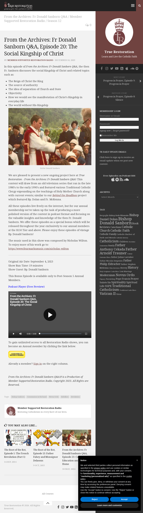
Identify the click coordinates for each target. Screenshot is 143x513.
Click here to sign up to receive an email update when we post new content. (117, 160)
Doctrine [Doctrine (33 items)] (132, 242)
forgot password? (121, 131)
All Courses (47, 493)
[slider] (60, 333)
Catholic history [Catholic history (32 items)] (122, 238)
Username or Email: (110, 116)
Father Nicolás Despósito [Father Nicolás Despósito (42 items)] (111, 261)
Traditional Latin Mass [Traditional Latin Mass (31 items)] (128, 290)
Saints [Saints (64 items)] (103, 282)
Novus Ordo (54, 397)
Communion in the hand (37, 397)
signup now (105, 131)
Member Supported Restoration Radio (30, 60)
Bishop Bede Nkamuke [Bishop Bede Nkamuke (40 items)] (119, 215)
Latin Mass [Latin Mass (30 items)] (115, 271)
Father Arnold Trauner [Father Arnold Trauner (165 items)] (118, 251)
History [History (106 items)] (133, 267)
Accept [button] (124, 499)
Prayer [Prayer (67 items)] (135, 278)
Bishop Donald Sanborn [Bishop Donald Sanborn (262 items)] (116, 221)
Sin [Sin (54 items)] (109, 282)
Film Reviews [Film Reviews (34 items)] (114, 268)
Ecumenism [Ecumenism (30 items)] (104, 246)
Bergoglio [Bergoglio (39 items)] (104, 215)
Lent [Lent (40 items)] (121, 271)
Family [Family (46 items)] (111, 245)
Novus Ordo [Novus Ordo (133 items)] (125, 275)
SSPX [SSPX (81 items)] (108, 286)
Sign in (37, 363)
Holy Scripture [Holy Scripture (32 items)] (105, 271)
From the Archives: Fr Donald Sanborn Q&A (36, 16)
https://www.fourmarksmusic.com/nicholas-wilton (39, 248)
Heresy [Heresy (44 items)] (123, 268)
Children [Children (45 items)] (123, 242)
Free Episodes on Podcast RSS (119, 175)
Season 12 (55, 21)
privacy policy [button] (100, 468)
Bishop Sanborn (18, 397)
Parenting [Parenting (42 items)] (110, 279)
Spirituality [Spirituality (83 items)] (118, 282)
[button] (137, 460)
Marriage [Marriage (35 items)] (128, 271)
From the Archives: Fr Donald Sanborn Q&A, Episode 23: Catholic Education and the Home (74, 456)
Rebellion (64, 397)
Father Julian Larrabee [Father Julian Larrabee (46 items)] (122, 257)
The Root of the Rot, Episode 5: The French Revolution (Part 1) (16, 453)
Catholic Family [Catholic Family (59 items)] (108, 234)
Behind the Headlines (65, 195)
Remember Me (108, 135)
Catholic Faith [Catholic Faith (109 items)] (120, 230)
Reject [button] (95, 499)
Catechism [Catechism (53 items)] (115, 227)
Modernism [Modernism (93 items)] (107, 275)
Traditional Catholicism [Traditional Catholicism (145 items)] (115, 288)
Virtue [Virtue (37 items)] (118, 294)
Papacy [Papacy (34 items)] (102, 279)
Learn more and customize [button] (109, 505)
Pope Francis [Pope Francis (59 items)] (123, 279)
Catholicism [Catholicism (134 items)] (109, 241)
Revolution (75, 397)
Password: (105, 124)
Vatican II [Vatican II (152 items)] (108, 294)
